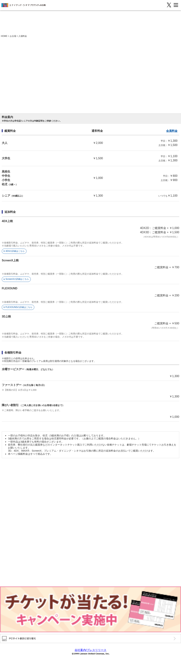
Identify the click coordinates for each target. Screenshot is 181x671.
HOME (4, 36)
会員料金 (171, 130)
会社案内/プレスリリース (90, 650)
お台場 (13, 36)
